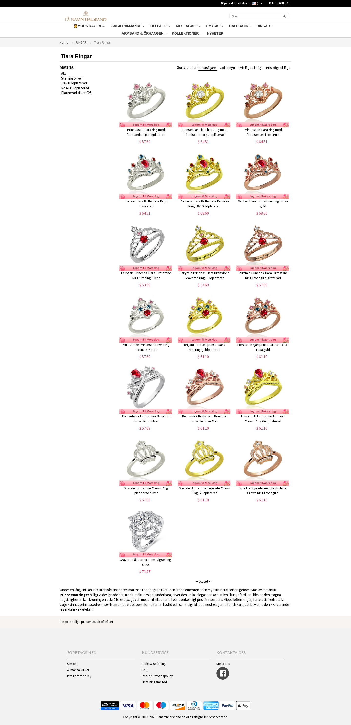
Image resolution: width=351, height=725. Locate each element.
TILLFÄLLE (160, 26)
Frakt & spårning (154, 664)
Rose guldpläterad (75, 88)
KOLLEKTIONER (186, 33)
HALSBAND (240, 26)
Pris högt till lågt (278, 67)
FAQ (145, 670)
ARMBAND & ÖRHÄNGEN (144, 33)
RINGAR (264, 26)
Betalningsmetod (154, 682)
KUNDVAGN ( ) (279, 3)
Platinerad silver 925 (76, 93)
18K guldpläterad (74, 83)
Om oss (72, 664)
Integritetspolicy (79, 676)
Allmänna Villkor (78, 670)
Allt (63, 73)
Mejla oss (223, 664)
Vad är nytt (227, 67)
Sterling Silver (71, 78)
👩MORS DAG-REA (89, 26)
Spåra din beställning (235, 3)
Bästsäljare (208, 67)
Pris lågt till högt (251, 67)
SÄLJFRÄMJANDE (127, 26)
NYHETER (215, 33)
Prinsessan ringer (74, 594)
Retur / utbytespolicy (157, 676)
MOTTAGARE (188, 26)
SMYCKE (214, 26)
